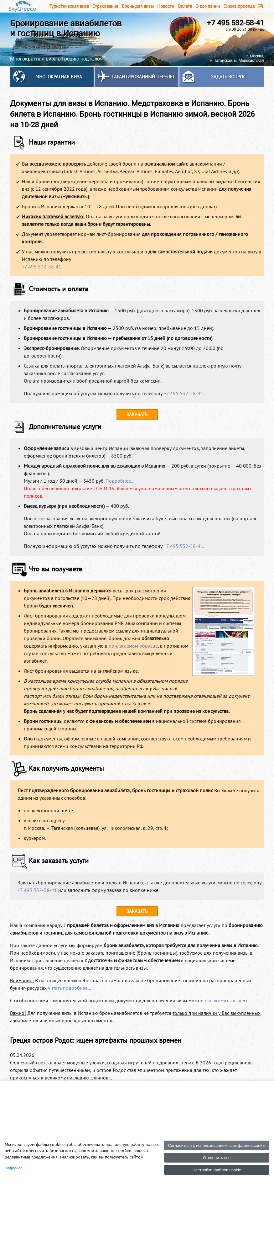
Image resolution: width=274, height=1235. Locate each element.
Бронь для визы (138, 6)
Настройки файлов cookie (216, 1170)
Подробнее (13, 1167)
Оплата (185, 6)
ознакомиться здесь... (228, 1000)
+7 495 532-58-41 (235, 23)
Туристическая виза (69, 6)
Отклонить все (216, 1157)
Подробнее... (120, 481)
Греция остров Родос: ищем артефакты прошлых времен (95, 1040)
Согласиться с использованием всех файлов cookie (217, 1145)
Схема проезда (239, 6)
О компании (207, 6)
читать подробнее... (69, 988)
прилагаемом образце (133, 646)
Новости (165, 6)
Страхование (105, 6)
